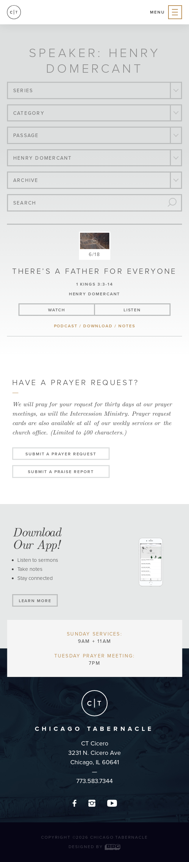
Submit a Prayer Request (60, 454)
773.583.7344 (94, 781)
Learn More (35, 600)
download (98, 326)
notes (126, 326)
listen (132, 310)
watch (57, 310)
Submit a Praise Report (61, 471)
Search (24, 203)
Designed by (94, 846)
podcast (66, 326)
